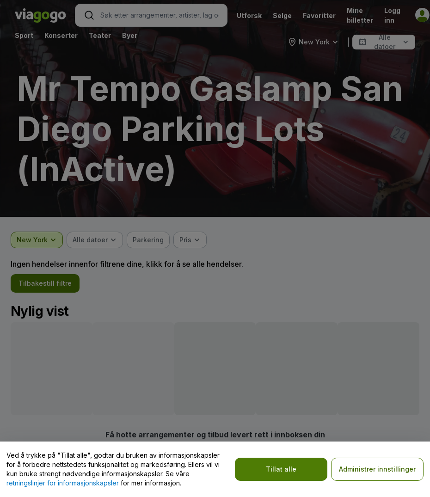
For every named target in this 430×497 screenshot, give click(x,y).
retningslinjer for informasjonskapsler (62, 483)
